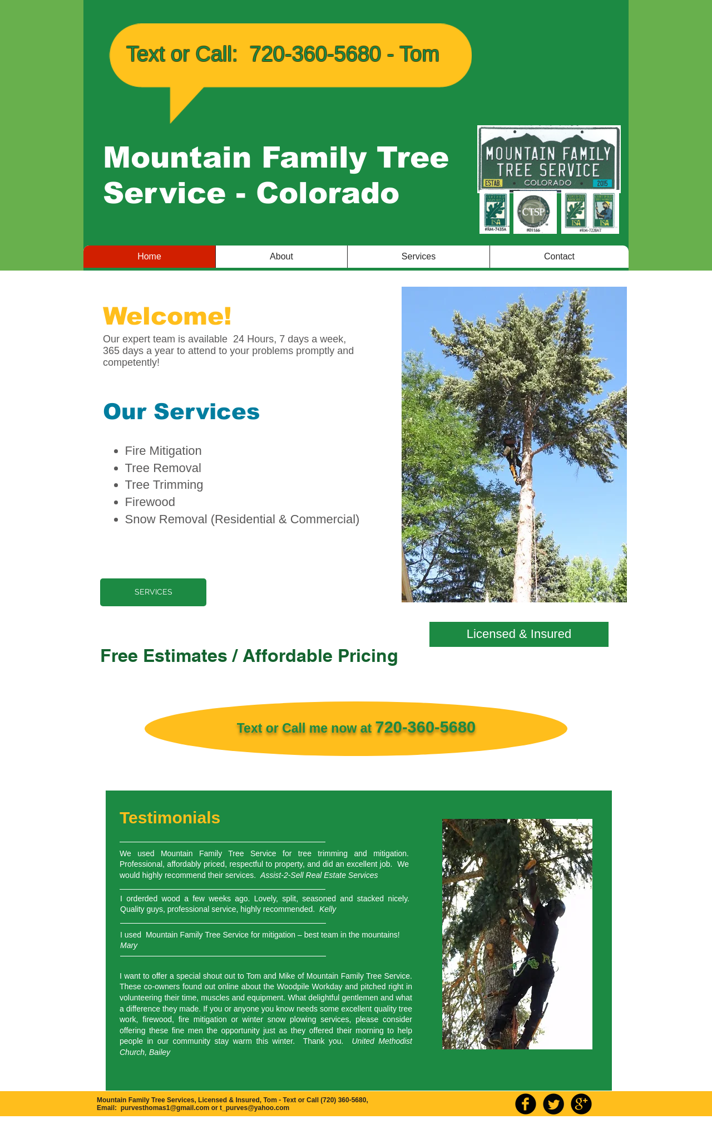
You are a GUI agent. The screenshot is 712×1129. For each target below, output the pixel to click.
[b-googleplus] (581, 1104)
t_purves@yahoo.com (254, 1108)
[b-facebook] (525, 1104)
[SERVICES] (153, 592)
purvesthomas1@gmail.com (165, 1108)
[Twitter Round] (553, 1104)
